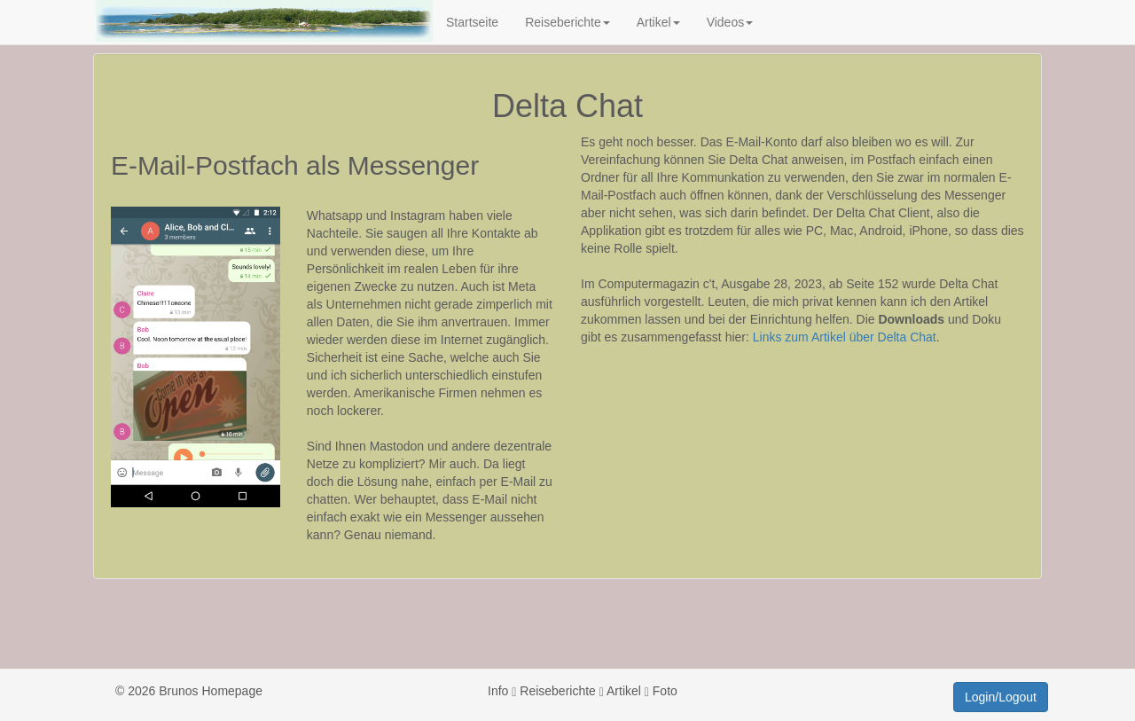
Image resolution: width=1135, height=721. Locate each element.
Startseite (472, 22)
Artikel (658, 22)
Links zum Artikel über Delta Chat (844, 337)
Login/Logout (1001, 697)
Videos (730, 22)
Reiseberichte (567, 22)
